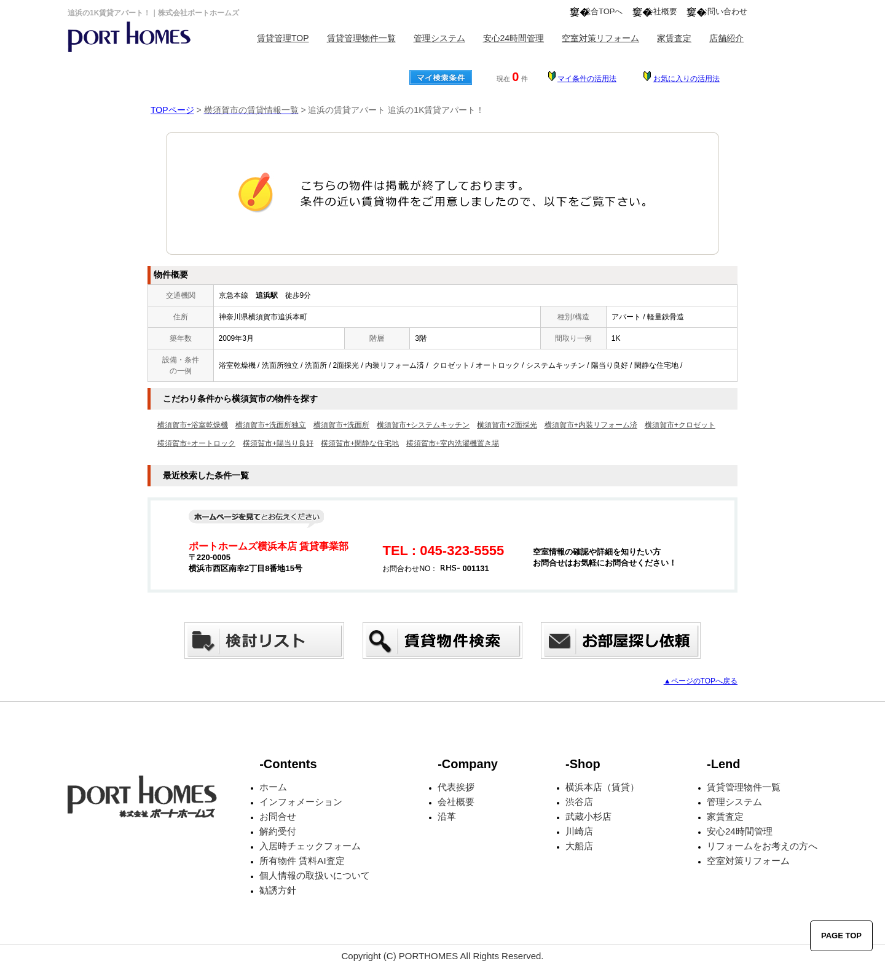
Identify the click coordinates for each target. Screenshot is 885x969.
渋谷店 (579, 801)
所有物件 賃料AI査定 (301, 860)
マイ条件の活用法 (586, 78)
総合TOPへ (603, 11)
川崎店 (579, 831)
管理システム (439, 38)
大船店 (579, 846)
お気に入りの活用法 (686, 78)
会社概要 (661, 11)
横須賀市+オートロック (196, 443)
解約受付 (277, 831)
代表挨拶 (456, 787)
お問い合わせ (723, 11)
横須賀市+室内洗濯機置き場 (452, 443)
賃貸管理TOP (283, 38)
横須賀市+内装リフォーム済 (591, 425)
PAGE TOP (841, 935)
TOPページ (172, 110)
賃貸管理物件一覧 (361, 38)
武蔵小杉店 (588, 816)
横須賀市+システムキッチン (423, 425)
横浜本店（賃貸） (602, 787)
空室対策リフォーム (600, 38)
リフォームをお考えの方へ (762, 846)
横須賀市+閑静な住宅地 (360, 443)
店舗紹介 (726, 38)
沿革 (447, 816)
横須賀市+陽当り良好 (278, 443)
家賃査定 (674, 38)
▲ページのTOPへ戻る (701, 681)
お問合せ (277, 816)
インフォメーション (300, 801)
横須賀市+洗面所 (341, 425)
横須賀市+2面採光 (507, 425)
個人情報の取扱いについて (314, 875)
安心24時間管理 (514, 38)
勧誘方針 (277, 890)
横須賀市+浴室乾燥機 (192, 425)
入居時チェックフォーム (310, 846)
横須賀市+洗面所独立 (270, 425)
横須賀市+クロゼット (680, 425)
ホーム (273, 787)
